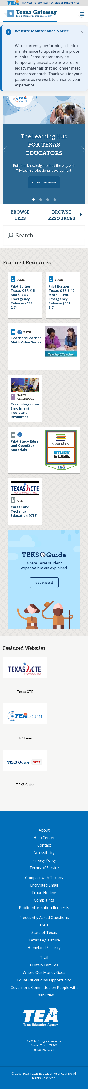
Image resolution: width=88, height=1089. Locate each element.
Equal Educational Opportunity (44, 980)
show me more (44, 182)
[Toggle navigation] (81, 14)
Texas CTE (25, 691)
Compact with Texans (44, 877)
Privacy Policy (44, 860)
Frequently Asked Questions (44, 917)
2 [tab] (40, 200)
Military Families (44, 965)
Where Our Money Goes (44, 972)
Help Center (44, 837)
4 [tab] (54, 200)
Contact (44, 845)
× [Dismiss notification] (81, 32)
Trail (44, 957)
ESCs (44, 925)
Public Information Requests (44, 907)
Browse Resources (61, 215)
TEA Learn (25, 738)
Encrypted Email (44, 885)
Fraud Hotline (44, 892)
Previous (5, 150)
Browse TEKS (20, 215)
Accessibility (44, 852)
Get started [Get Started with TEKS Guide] (44, 583)
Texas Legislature (44, 940)
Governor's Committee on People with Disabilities (44, 991)
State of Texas (44, 932)
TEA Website (29, 2)
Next (83, 150)
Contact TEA (45, 2)
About (44, 830)
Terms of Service (44, 867)
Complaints (44, 900)
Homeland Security (44, 947)
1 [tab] (33, 200)
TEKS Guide (25, 784)
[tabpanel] (44, 150)
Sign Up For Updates (67, 2)
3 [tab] (47, 200)
